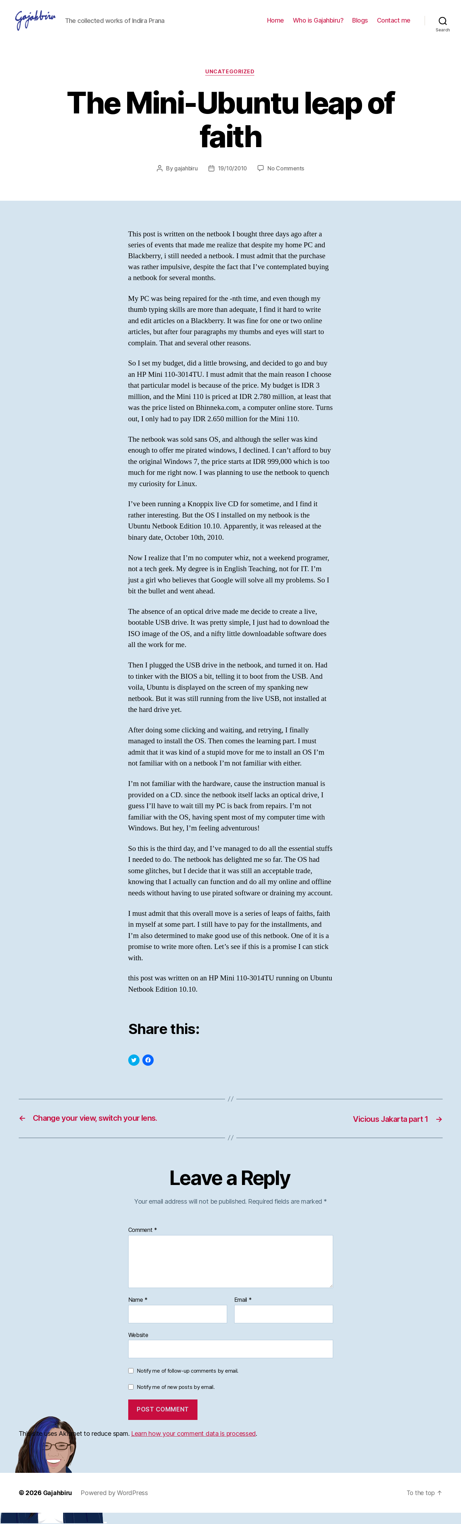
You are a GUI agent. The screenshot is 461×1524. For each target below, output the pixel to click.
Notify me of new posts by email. (175, 1398)
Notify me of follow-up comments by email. (187, 1381)
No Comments (286, 179)
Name (138, 1311)
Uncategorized (230, 83)
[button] (45, 26)
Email (243, 1311)
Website (138, 1345)
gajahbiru (185, 179)
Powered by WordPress (115, 1504)
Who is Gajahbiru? (318, 25)
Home (275, 25)
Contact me (393, 25)
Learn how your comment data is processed (193, 1445)
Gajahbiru (58, 1504)
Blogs (360, 25)
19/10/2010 (232, 179)
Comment (143, 1241)
